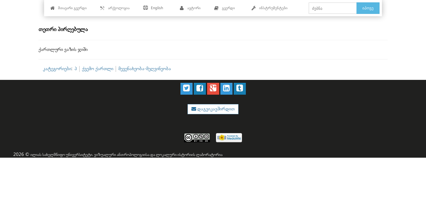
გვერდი (224, 8)
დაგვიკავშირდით (215, 109)
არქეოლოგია (115, 8)
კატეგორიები (57, 69)
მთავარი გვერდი (68, 8)
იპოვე (368, 8)
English (153, 8)
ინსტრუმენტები (269, 8)
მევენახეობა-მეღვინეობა (144, 69)
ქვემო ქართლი (97, 69)
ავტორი (190, 8)
